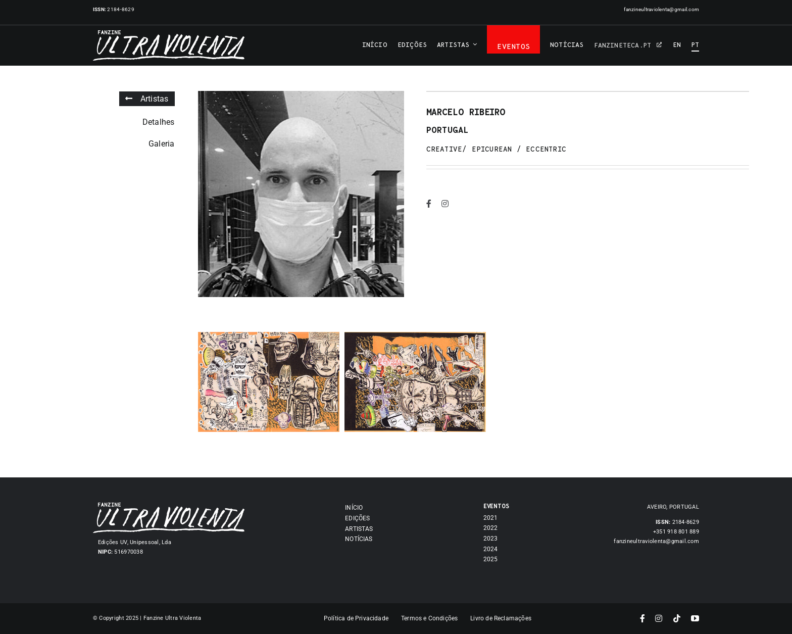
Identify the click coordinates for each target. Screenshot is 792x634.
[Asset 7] (168, 507)
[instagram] (444, 204)
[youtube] (695, 618)
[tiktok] (677, 618)
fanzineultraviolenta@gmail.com (661, 9)
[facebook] (427, 204)
